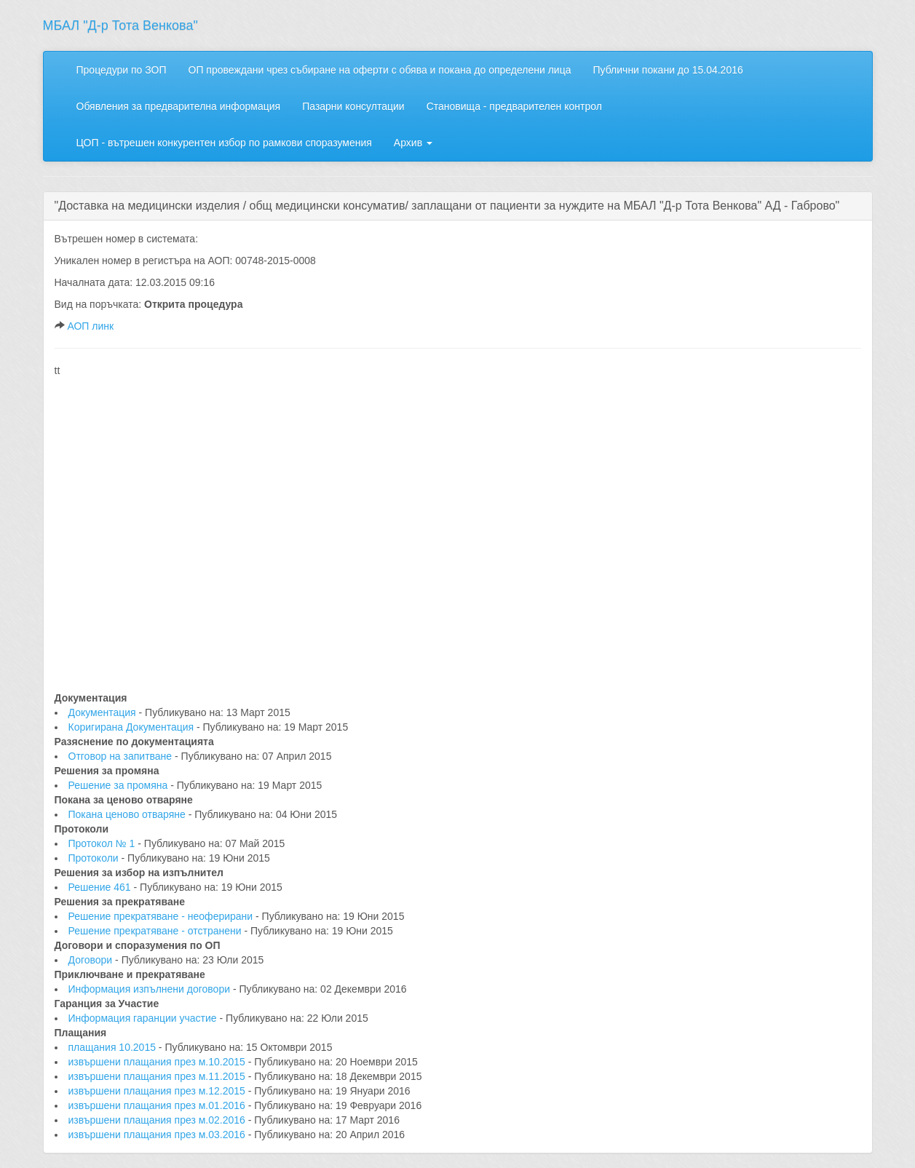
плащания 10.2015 (113, 1047)
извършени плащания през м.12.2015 (158, 1091)
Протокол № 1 (103, 843)
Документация (103, 712)
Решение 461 (101, 887)
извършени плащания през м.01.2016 (158, 1105)
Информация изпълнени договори (150, 989)
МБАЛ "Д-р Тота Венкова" (120, 25)
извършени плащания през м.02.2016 (158, 1120)
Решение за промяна (119, 785)
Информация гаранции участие (144, 1018)
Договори (92, 960)
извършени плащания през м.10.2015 (158, 1062)
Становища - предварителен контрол (514, 106)
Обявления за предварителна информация (178, 106)
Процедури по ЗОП (121, 70)
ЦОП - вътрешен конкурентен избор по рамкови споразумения (224, 142)
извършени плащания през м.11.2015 (158, 1076)
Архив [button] (413, 142)
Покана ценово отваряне (128, 814)
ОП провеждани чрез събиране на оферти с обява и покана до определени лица (380, 70)
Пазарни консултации (353, 106)
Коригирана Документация (132, 727)
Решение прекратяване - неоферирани (162, 916)
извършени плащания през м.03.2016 (158, 1134)
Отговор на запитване (121, 756)
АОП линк (90, 326)
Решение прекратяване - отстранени (156, 931)
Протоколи (95, 858)
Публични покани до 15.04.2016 (667, 70)
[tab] (458, 206)
